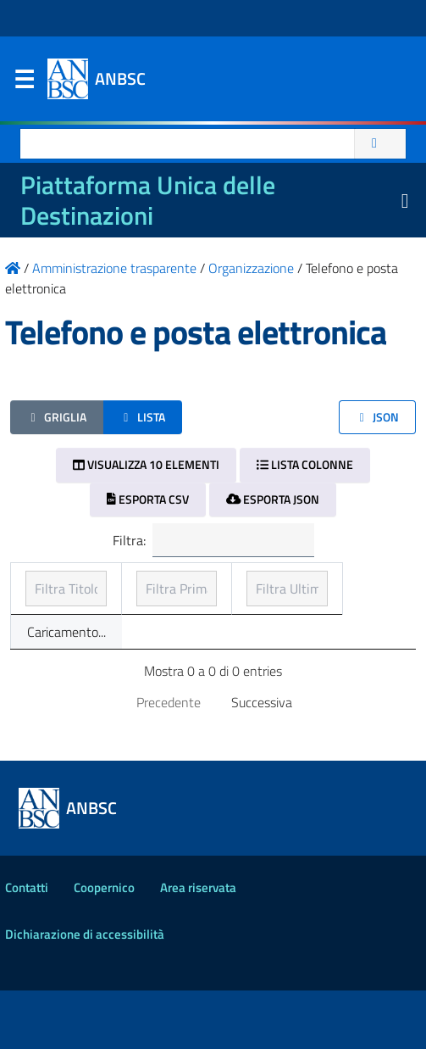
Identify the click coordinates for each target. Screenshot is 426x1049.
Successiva (261, 760)
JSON (377, 417)
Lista (142, 417)
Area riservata (198, 946)
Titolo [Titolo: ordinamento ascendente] (43, 602)
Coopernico (104, 946)
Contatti (26, 946)
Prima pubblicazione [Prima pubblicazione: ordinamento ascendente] (178, 592)
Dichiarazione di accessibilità (84, 992)
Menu (24, 83)
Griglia (56, 417)
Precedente (168, 760)
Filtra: (213, 540)
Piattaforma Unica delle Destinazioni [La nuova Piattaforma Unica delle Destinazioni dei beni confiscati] (147, 200)
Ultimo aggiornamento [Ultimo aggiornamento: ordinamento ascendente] (328, 592)
